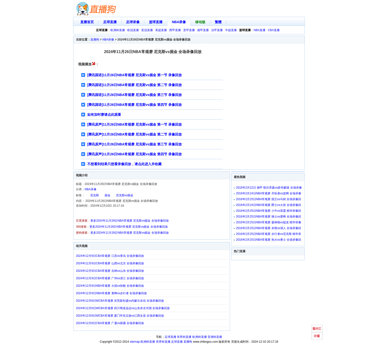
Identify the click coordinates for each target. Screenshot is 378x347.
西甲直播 (175, 30)
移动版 (200, 22)
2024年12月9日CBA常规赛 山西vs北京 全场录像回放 (110, 263)
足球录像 (133, 22)
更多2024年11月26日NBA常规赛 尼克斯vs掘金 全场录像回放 (129, 220)
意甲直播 (189, 30)
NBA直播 (259, 30)
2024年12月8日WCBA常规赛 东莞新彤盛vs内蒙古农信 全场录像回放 (120, 300)
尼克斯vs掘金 (124, 195)
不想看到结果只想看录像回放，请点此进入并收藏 (124, 164)
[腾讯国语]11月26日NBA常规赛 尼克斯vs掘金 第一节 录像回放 (134, 75)
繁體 (218, 22)
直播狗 (94, 39)
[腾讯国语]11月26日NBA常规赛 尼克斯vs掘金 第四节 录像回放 (134, 105)
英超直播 (161, 30)
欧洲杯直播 (117, 30)
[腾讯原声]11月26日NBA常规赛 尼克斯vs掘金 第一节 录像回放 (134, 124)
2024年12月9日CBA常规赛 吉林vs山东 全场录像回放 (110, 270)
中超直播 (231, 30)
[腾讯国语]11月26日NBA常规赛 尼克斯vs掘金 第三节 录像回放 (134, 95)
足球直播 (110, 22)
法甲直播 (217, 30)
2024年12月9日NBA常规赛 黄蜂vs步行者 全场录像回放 (111, 293)
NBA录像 (179, 22)
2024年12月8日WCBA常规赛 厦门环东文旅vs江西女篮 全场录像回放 (120, 315)
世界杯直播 (184, 337)
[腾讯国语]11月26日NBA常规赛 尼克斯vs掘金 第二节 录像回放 (134, 85)
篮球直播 (155, 22)
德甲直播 (203, 30)
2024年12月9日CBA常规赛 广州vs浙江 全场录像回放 (110, 278)
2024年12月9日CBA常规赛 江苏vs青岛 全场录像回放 (110, 256)
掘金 (107, 195)
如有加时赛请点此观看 (104, 114)
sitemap (135, 341)
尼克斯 (94, 195)
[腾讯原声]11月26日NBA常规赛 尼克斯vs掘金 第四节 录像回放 (134, 154)
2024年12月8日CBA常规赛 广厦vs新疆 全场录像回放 (110, 323)
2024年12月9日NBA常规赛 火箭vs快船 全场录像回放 (110, 285)
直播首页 (87, 22)
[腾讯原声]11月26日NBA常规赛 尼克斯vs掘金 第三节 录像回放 (134, 144)
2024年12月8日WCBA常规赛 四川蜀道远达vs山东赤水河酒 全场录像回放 (123, 308)
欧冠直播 (133, 30)
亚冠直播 (147, 30)
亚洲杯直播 (215, 337)
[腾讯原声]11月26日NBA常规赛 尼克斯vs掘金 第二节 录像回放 (134, 134)
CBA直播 (274, 30)
